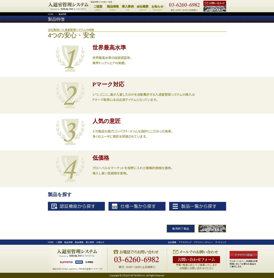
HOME (50, 14)
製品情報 (79, 242)
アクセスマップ (185, 242)
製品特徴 (62, 14)
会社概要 (172, 242)
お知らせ (100, 242)
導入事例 (90, 242)
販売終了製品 (180, 229)
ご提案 (59, 242)
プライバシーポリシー (203, 242)
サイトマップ (220, 242)
